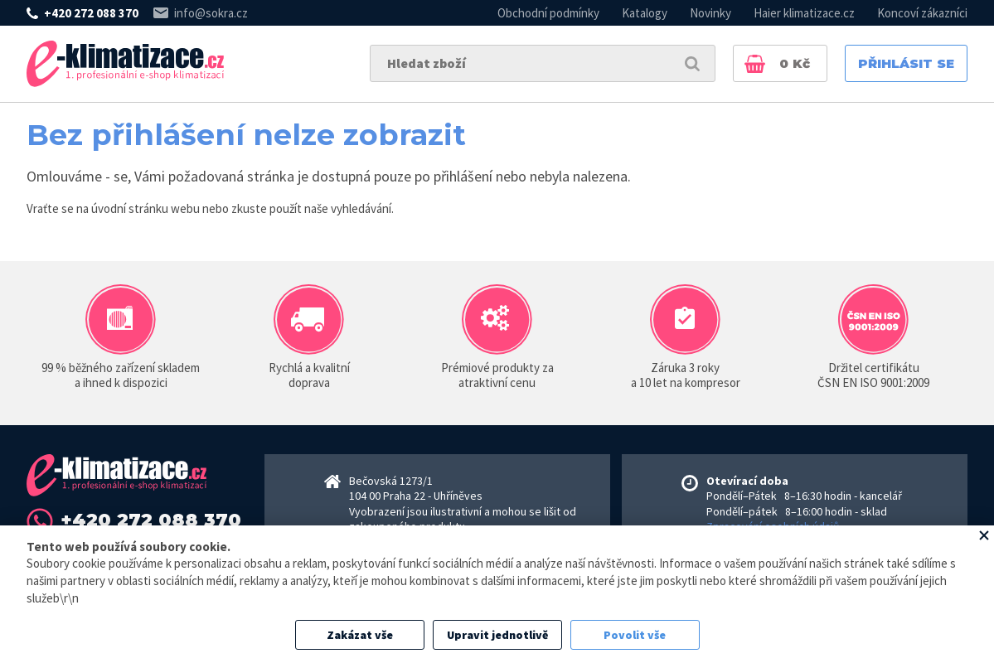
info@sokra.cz (211, 13)
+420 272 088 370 (91, 13)
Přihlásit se (906, 63)
